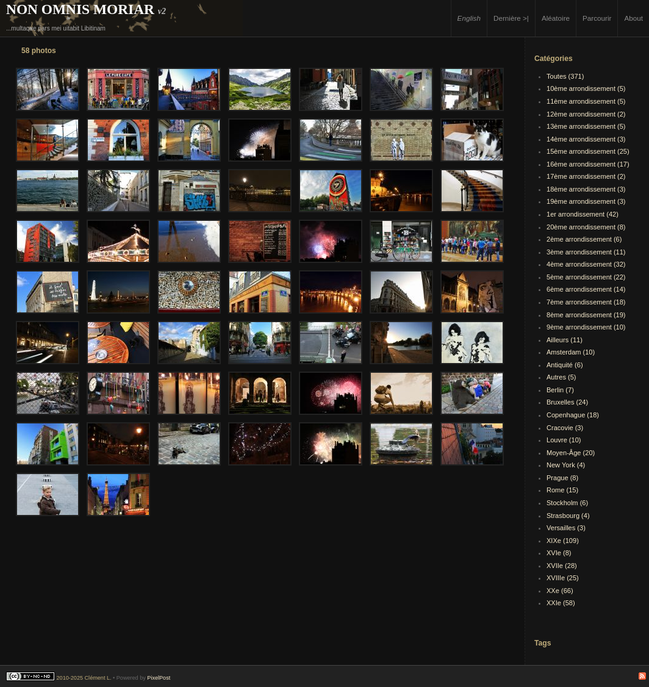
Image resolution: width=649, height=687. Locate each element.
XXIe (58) (561, 602)
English (469, 18)
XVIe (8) (559, 552)
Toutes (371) (565, 76)
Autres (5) (561, 377)
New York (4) (566, 465)
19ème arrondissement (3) (586, 201)
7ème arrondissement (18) (586, 302)
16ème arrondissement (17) (588, 164)
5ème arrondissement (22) (586, 277)
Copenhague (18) (573, 415)
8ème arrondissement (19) (586, 314)
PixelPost (158, 678)
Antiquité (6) (565, 365)
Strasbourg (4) (568, 515)
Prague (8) (562, 477)
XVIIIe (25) (563, 577)
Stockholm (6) (567, 502)
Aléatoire (556, 18)
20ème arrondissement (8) (586, 227)
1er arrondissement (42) (583, 214)
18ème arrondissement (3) (586, 189)
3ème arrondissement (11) (586, 252)
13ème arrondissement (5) (586, 126)
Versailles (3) (566, 527)
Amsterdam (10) (571, 352)
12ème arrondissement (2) (586, 114)
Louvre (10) (564, 440)
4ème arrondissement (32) (586, 264)
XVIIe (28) (562, 565)
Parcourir (597, 18)
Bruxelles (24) (567, 402)
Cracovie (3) (565, 427)
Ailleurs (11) (565, 340)
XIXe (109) (563, 540)
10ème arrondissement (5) (586, 88)
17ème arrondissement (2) (586, 176)
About (633, 18)
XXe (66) (560, 590)
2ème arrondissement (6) (584, 239)
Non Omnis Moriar (80, 9)
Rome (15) (562, 490)
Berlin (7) (560, 390)
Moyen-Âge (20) (571, 452)
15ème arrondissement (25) (588, 151)
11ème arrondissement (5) (586, 101)
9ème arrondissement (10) (586, 327)
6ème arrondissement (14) (586, 289)
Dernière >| (511, 18)
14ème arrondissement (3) (586, 139)
